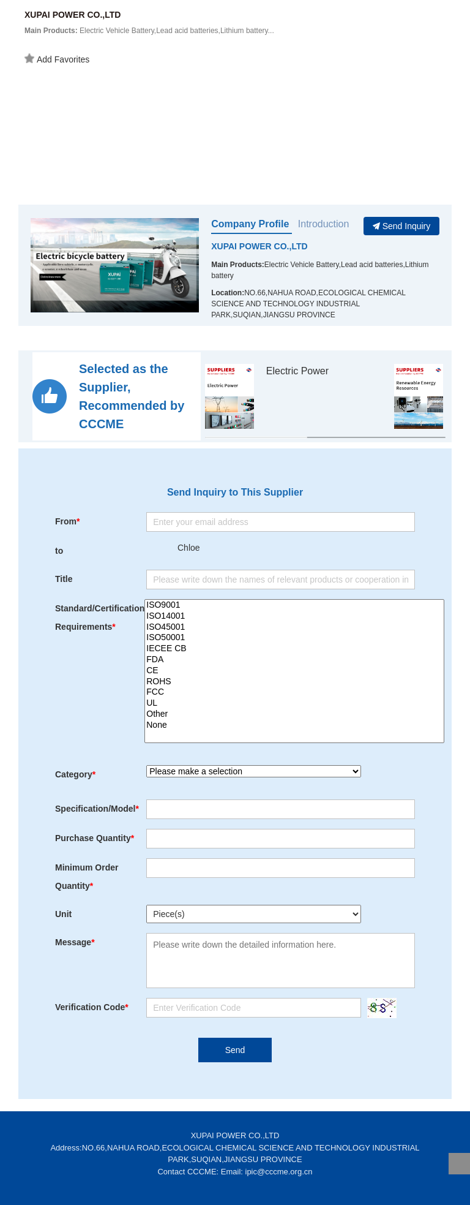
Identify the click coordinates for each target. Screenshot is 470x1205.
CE (294, 670)
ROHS (294, 681)
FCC (294, 692)
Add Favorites (56, 58)
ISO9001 (294, 605)
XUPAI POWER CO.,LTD (259, 246)
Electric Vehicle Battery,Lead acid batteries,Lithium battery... (149, 30)
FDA (294, 659)
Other (294, 714)
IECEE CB (294, 648)
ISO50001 (294, 637)
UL (294, 703)
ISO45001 (294, 627)
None (294, 725)
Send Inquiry (402, 226)
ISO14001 (294, 616)
